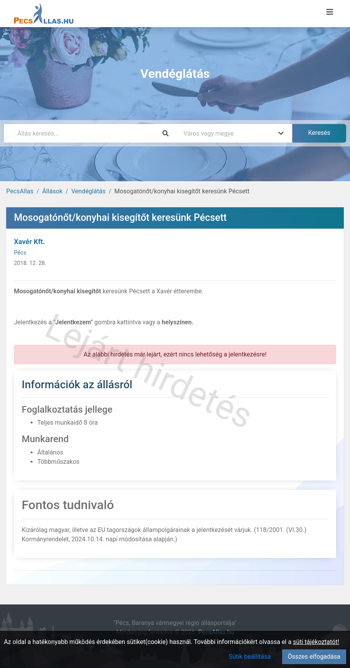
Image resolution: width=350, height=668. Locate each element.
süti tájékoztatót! (316, 642)
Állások (52, 191)
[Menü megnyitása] (329, 12)
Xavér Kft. (29, 242)
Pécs (20, 253)
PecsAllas (19, 191)
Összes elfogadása (314, 656)
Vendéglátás (88, 191)
